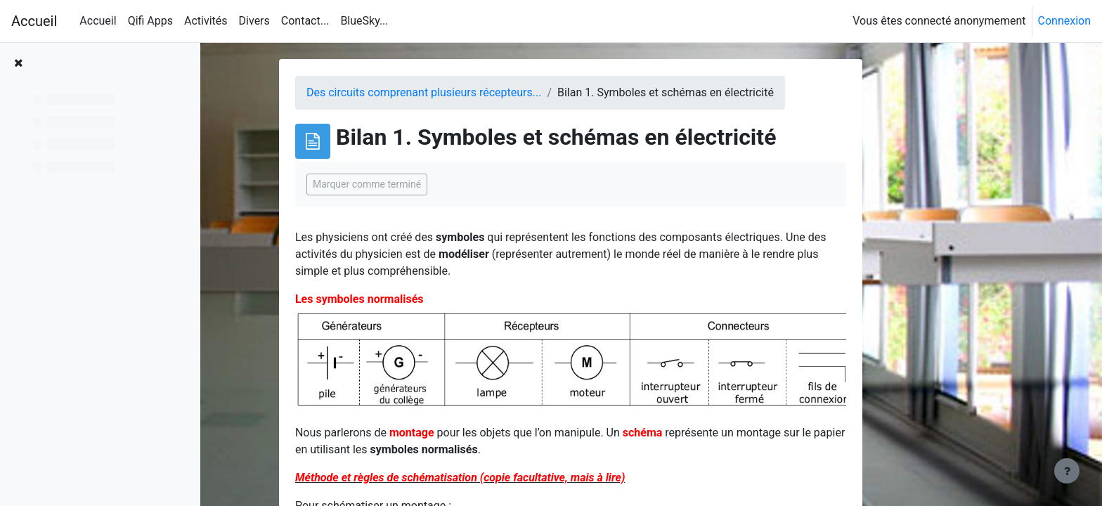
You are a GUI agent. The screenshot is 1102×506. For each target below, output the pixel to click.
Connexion (1064, 20)
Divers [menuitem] (254, 20)
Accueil (34, 21)
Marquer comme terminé (436, 184)
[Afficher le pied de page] (1067, 471)
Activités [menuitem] (206, 20)
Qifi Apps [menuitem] (150, 20)
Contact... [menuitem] (305, 20)
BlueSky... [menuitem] (364, 20)
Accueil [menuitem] (97, 20)
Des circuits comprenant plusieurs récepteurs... (493, 92)
